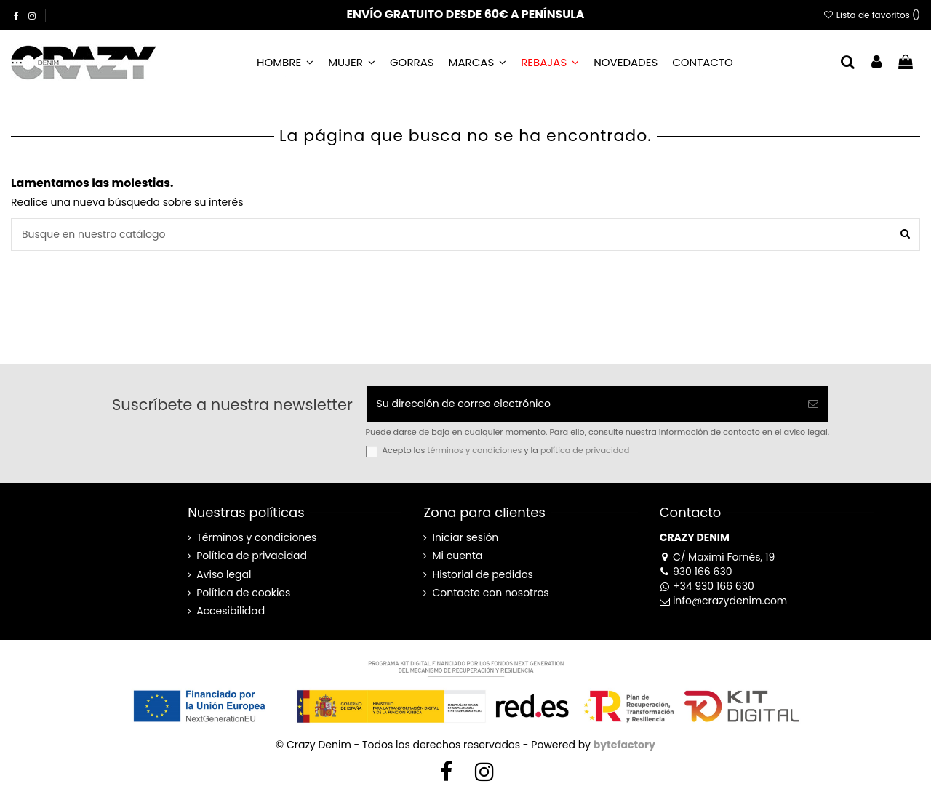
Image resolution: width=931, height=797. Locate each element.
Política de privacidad (251, 556)
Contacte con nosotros (490, 593)
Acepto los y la (506, 450)
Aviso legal (223, 575)
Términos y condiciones (256, 538)
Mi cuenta (457, 556)
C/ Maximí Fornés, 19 (717, 557)
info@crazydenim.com (724, 600)
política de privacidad (584, 450)
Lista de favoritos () (871, 15)
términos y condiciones (474, 450)
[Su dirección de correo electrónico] (583, 404)
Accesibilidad (230, 611)
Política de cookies (243, 593)
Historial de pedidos (482, 575)
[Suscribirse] (813, 404)
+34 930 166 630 (707, 586)
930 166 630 (696, 571)
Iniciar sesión (465, 538)
